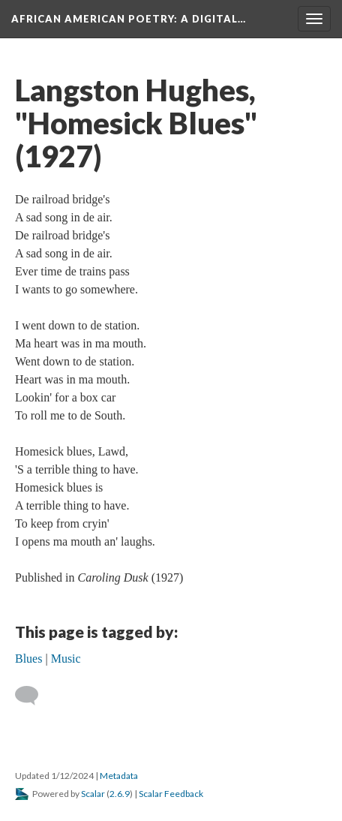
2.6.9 (120, 793)
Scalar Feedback (171, 793)
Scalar (93, 793)
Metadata (119, 775)
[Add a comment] (33, 695)
